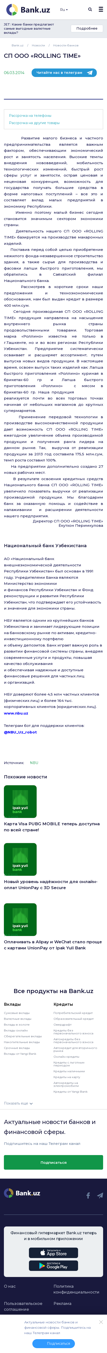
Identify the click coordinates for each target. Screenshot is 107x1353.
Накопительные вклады (22, 1042)
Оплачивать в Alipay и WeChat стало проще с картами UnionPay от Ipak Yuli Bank (53, 945)
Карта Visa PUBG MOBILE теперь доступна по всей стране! (52, 827)
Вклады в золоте (17, 1024)
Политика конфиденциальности (73, 1289)
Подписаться (54, 1162)
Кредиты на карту (67, 1077)
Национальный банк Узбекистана (45, 545)
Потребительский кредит (73, 1013)
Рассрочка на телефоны (30, 115)
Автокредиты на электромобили (66, 1084)
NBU (34, 763)
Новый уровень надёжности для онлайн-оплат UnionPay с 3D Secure (51, 884)
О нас (10, 1286)
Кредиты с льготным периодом (69, 1064)
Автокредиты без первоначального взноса (73, 1040)
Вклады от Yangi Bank (20, 1053)
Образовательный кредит (74, 1019)
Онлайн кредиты (66, 1056)
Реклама (62, 1303)
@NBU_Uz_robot (20, 732)
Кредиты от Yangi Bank (71, 1091)
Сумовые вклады (17, 1013)
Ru (64, 10)
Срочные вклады (17, 1048)
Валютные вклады (17, 1019)
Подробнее (87, 28)
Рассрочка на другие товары (34, 123)
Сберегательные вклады (23, 1036)
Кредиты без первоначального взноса (73, 1032)
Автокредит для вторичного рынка (75, 1049)
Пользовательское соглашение (23, 1306)
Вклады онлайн (16, 1030)
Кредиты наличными (69, 1071)
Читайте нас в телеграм (59, 72)
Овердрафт (62, 1024)
